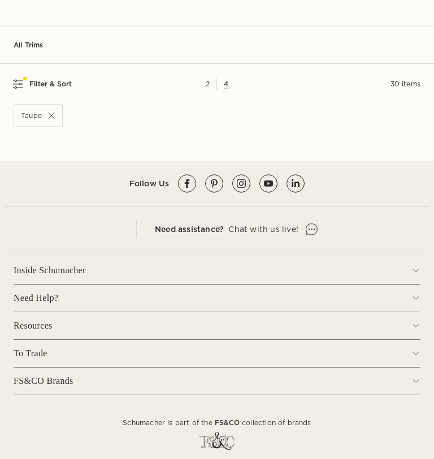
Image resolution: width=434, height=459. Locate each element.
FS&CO (227, 422)
